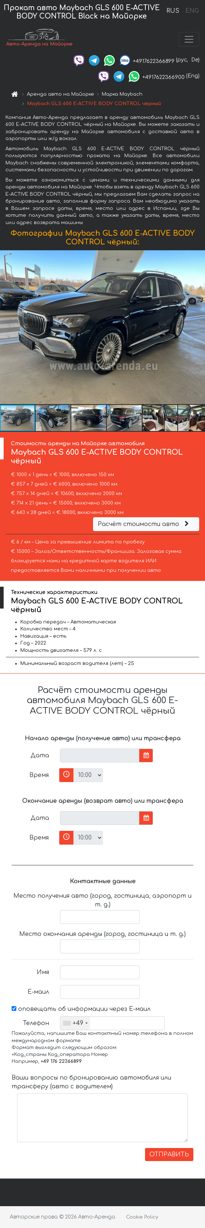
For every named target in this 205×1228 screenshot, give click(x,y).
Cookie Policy (142, 1217)
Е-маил (38, 992)
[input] (100, 755)
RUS (172, 11)
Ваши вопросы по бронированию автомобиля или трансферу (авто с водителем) (91, 1082)
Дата (40, 755)
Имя (43, 972)
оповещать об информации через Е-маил (81, 1009)
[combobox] (75, 1023)
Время (39, 775)
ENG (191, 11)
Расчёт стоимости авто (144, 524)
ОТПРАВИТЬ (169, 1154)
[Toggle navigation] (189, 39)
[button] (198, 327)
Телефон (36, 1023)
